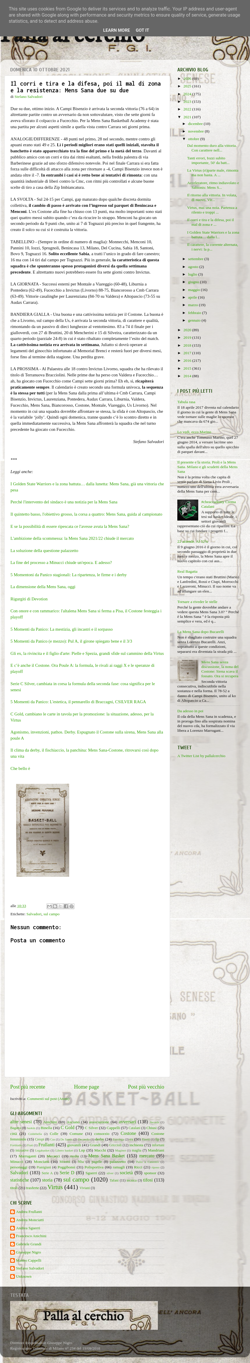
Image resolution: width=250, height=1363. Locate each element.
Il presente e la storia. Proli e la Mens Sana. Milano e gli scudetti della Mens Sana (207, 467)
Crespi (39, 1139)
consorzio (101, 1133)
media (74, 1156)
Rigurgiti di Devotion (29, 599)
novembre (196, 131)
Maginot (120, 1150)
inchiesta (136, 1145)
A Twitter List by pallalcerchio (201, 756)
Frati (30, 1145)
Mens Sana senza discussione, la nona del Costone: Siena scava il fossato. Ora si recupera (219, 669)
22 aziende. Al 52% (192, 541)
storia (47, 1180)
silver (110, 1173)
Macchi (100, 1150)
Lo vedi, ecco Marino (194, 432)
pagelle (97, 1162)
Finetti (146, 1139)
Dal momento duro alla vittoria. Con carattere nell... (212, 147)
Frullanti (46, 1144)
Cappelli (113, 1128)
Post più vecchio (146, 1087)
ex (131, 1139)
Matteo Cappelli (28, 1260)
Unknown (23, 1276)
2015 (187, 368)
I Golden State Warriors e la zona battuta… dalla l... (213, 234)
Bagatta (15, 1128)
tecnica (132, 1180)
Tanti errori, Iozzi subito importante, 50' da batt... (208, 160)
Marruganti (27, 1156)
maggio (194, 290)
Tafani (114, 1180)
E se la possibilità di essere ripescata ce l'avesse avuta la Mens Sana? (69, 526)
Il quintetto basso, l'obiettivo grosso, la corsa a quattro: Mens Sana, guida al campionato (86, 514)
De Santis (66, 1139)
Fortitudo (16, 1145)
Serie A (47, 1173)
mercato (146, 1156)
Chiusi (152, 1128)
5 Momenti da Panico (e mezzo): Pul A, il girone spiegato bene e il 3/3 (71, 641)
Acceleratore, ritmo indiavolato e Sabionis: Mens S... (213, 185)
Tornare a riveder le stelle (197, 601)
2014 (187, 376)
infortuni (158, 1145)
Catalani (134, 1128)
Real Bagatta (187, 571)
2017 (187, 353)
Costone (128, 1133)
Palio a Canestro (147, 1161)
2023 (187, 101)
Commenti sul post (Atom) (48, 1098)
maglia (136, 1150)
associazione (99, 1122)
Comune (76, 1133)
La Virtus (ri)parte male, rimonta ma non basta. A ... (212, 172)
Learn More (116, 30)
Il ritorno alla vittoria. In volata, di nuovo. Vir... (212, 197)
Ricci (138, 1167)
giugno (194, 282)
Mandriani (156, 1150)
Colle (54, 1133)
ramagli (119, 1167)
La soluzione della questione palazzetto (44, 550)
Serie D (67, 1172)
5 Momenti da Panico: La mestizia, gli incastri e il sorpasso (62, 629)
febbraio (195, 313)
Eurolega (118, 1139)
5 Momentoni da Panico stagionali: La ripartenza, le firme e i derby (69, 574)
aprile (193, 297)
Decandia (84, 1139)
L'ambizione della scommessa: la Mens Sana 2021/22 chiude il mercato (72, 538)
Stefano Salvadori (30, 1268)
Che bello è (20, 768)
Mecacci (53, 1156)
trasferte (32, 1188)
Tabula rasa (186, 402)
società (126, 1172)
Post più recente (27, 1087)
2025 (187, 86)
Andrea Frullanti (29, 1211)
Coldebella (35, 1133)
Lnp (82, 1150)
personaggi (18, 1167)
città (13, 1133)
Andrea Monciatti (30, 1220)
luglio (193, 274)
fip (157, 1139)
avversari (127, 1121)
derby (99, 1139)
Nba (81, 1162)
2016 (187, 360)
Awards (154, 1122)
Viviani (85, 1188)
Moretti (65, 1162)
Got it (142, 30)
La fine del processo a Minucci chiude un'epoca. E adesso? (61, 562)
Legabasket (42, 1150)
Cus (52, 1139)
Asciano (73, 1122)
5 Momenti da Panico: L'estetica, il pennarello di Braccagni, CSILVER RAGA (78, 701)
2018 (187, 345)
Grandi (95, 1145)
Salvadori (34, 914)
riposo (155, 1167)
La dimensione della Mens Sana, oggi (42, 586)
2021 (187, 117)
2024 (187, 94)
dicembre (196, 123)
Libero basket (64, 1150)
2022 (187, 109)
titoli (14, 1188)
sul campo (52, 914)
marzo (193, 305)
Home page (86, 1087)
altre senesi (21, 1121)
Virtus (55, 1187)
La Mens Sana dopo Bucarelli (200, 632)
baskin (31, 1128)
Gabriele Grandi (28, 1244)
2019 (187, 337)
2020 (187, 330)
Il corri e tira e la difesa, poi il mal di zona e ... (210, 222)
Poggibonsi (66, 1167)
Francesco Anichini (31, 1236)
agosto (193, 267)
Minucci (16, 1161)
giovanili (74, 1145)
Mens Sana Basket (106, 1156)
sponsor (150, 1173)
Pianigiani (44, 1167)
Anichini (50, 1122)
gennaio (194, 320)
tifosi (148, 1180)
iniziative (21, 1150)
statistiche (19, 1180)
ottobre (194, 139)
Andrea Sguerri (28, 1228)
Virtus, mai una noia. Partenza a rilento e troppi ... (212, 209)
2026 (187, 78)
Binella (46, 1128)
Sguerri (91, 1173)
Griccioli (115, 1145)
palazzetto (118, 1161)
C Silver (91, 1128)
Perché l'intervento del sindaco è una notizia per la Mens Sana (63, 502)
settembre (196, 259)
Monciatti (41, 1161)
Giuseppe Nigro (28, 1252)
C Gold (68, 1127)
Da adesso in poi (190, 711)
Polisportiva (94, 1167)
